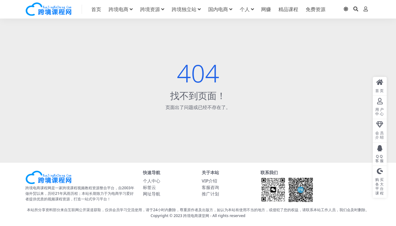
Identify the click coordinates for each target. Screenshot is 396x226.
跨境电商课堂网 (196, 215)
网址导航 (151, 194)
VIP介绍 (209, 181)
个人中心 (151, 181)
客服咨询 (210, 187)
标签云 (149, 187)
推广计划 (210, 194)
